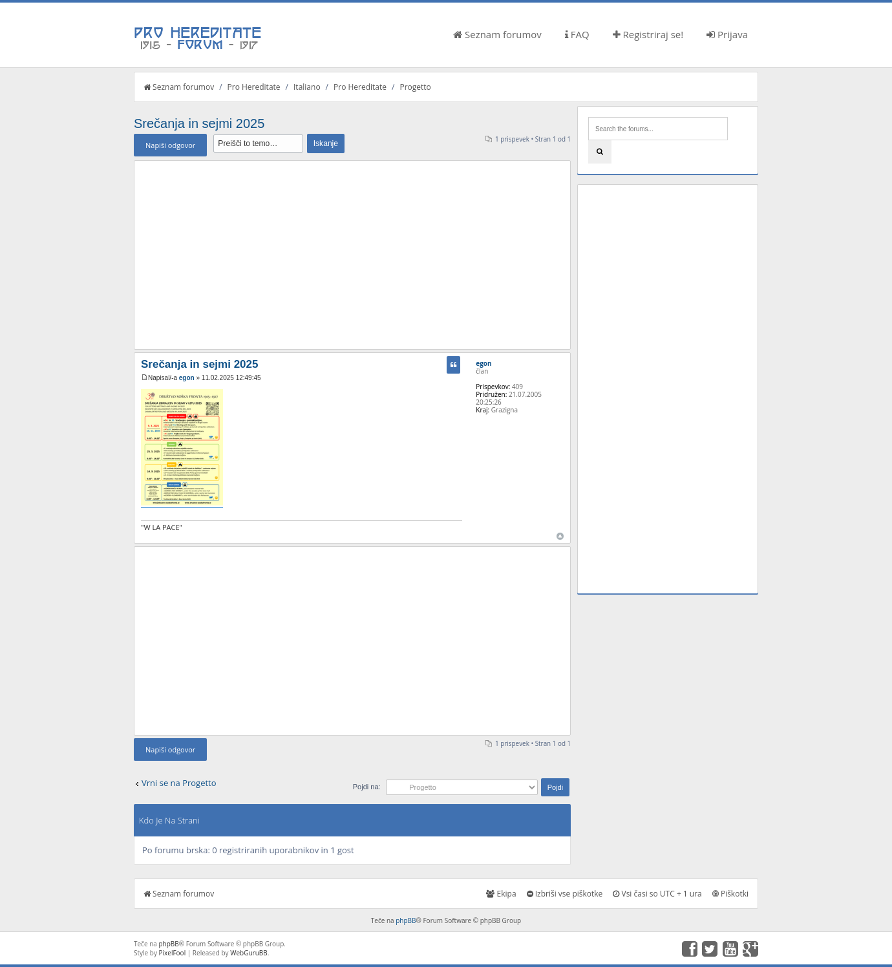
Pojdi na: (367, 787)
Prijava (727, 34)
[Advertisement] (352, 254)
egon (187, 377)
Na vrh (560, 536)
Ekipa (501, 893)
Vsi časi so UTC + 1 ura (657, 893)
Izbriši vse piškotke (565, 893)
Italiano (307, 86)
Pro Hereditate (254, 86)
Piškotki (730, 893)
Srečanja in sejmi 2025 (199, 123)
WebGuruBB (249, 952)
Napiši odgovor (170, 145)
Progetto (414, 86)
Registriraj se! (648, 34)
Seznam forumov (497, 34)
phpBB (406, 920)
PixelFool (172, 952)
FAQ (577, 34)
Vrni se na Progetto (179, 783)
